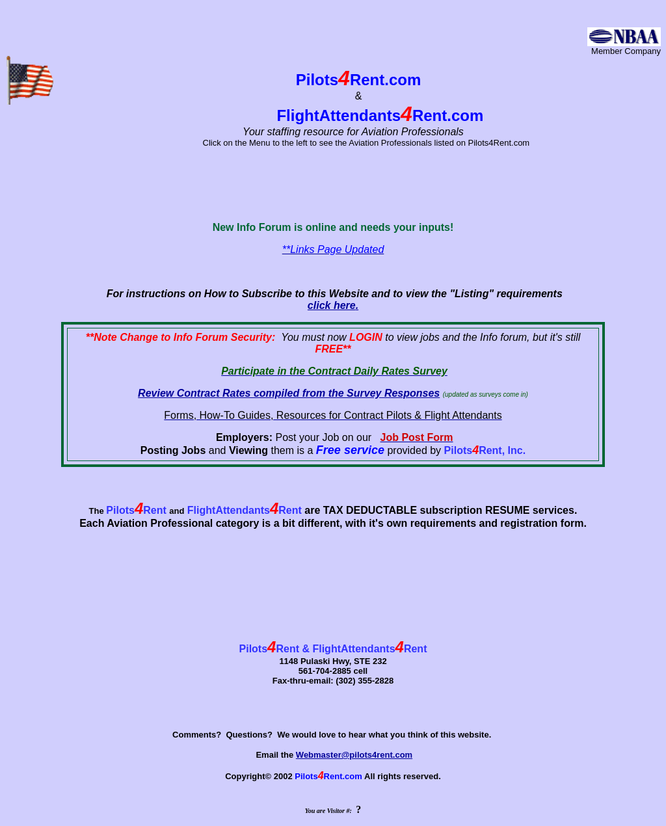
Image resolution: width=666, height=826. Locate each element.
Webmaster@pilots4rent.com (354, 755)
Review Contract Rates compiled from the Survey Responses (289, 393)
